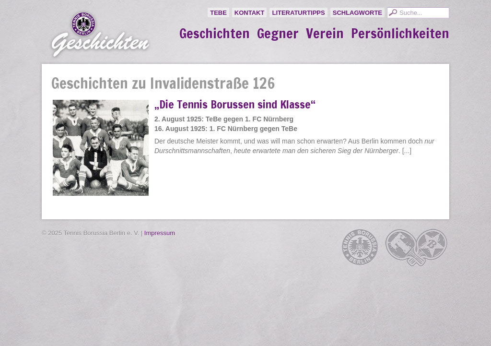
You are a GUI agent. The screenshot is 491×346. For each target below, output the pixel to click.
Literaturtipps (298, 12)
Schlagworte (357, 12)
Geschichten (214, 33)
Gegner (278, 33)
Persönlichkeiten (400, 33)
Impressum (159, 233)
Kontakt (249, 12)
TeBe (218, 12)
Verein (325, 33)
